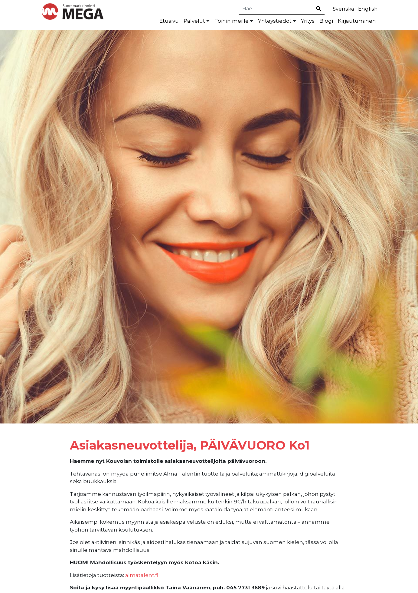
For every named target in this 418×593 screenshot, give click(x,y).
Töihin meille (231, 21)
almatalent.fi (141, 575)
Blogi (326, 21)
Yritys (308, 21)
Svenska (343, 9)
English (368, 9)
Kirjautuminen (357, 21)
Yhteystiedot (275, 21)
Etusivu (169, 21)
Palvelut (194, 21)
